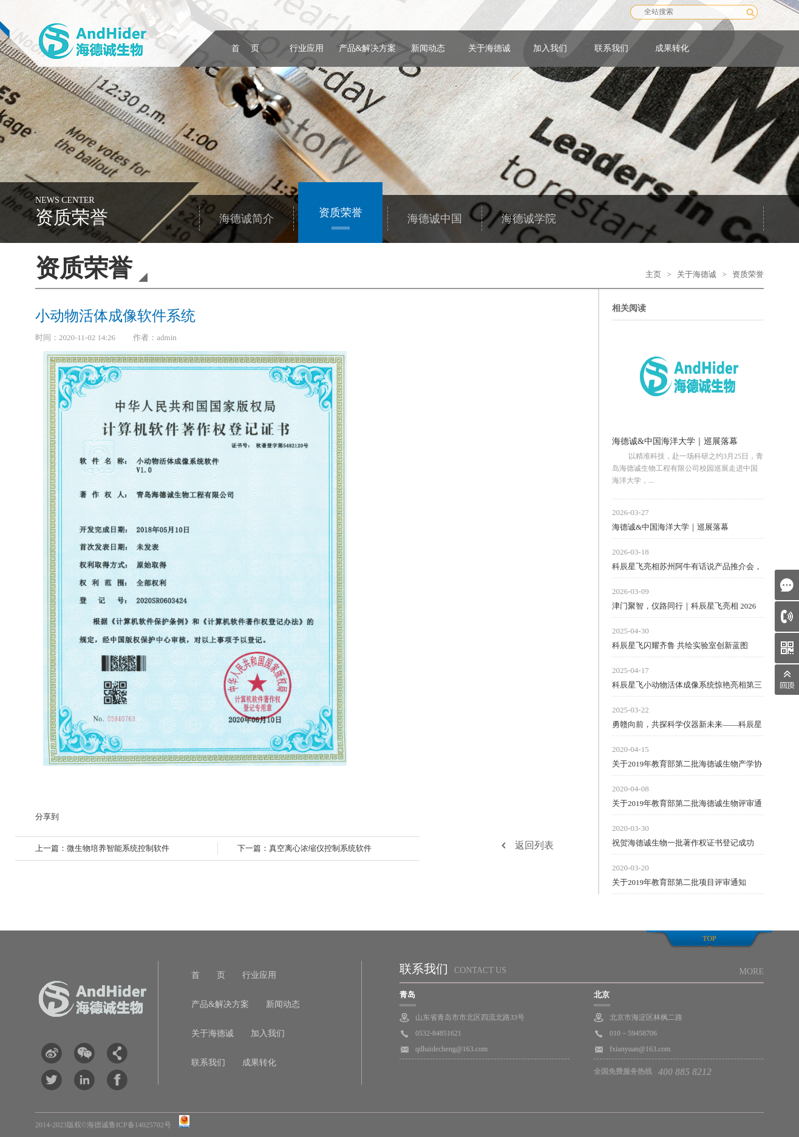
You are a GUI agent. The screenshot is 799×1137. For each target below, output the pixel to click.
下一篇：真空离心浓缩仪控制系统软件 (304, 848)
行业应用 (307, 48)
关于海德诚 (489, 48)
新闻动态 (428, 48)
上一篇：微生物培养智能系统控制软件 (102, 848)
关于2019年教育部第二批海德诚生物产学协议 (687, 765)
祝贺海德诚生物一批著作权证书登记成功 (683, 842)
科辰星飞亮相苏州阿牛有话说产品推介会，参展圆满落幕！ (687, 568)
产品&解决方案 (367, 48)
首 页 (245, 48)
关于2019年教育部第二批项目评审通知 (679, 882)
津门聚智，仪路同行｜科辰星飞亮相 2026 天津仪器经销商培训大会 (684, 607)
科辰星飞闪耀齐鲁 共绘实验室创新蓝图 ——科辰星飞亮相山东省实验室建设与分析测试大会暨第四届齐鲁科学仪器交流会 (687, 647)
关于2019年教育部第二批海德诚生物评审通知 (687, 805)
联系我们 (611, 48)
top (709, 938)
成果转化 (672, 48)
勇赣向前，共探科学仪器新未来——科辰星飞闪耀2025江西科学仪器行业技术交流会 (687, 726)
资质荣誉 (340, 213)
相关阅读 (629, 308)
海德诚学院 (528, 219)
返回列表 (534, 845)
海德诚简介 (246, 219)
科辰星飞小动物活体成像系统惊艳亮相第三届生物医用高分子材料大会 (687, 686)
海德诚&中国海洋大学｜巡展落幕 (675, 441)
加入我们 (550, 48)
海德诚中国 (434, 219)
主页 (653, 274)
